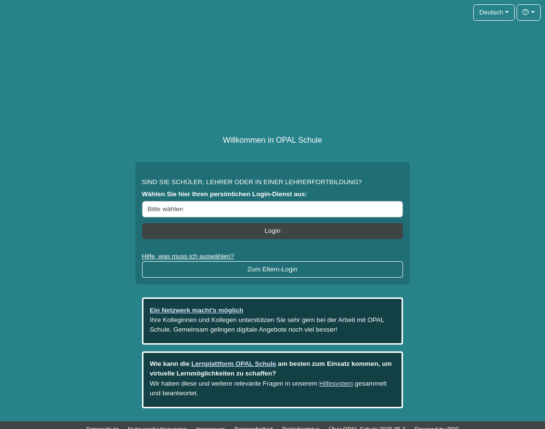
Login (272, 230)
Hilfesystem (336, 383)
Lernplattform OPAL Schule (233, 363)
